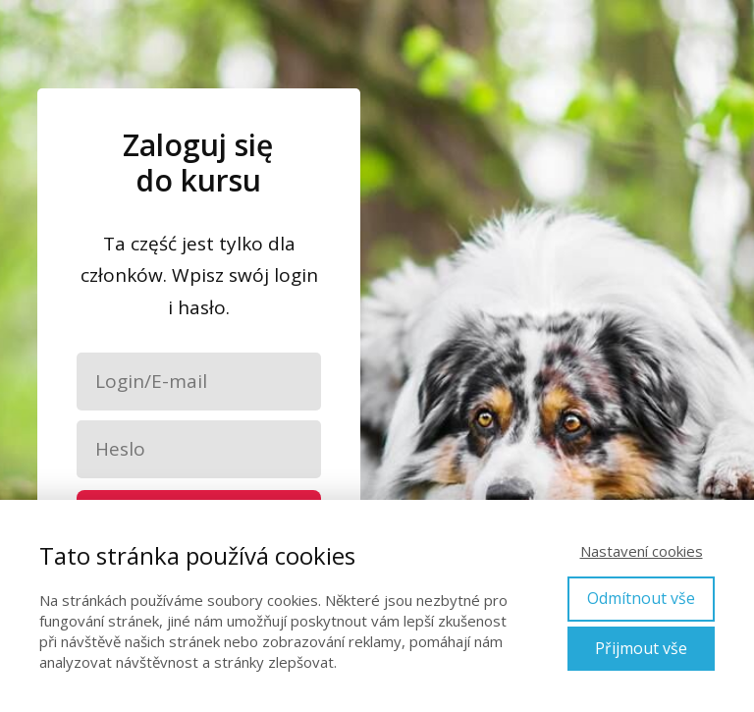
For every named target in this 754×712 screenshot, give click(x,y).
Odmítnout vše (641, 598)
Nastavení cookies (641, 551)
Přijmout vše (641, 648)
